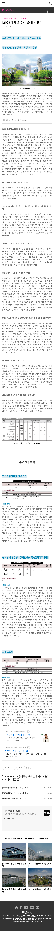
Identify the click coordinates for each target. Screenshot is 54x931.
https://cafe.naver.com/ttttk (15, 748)
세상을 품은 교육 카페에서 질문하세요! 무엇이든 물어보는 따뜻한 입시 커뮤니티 (26, 755)
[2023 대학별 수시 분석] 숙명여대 (14, 793)
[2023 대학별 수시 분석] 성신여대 (14, 787)
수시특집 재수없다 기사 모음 (32, 776)
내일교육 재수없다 (27, 3)
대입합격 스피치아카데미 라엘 (17, 734)
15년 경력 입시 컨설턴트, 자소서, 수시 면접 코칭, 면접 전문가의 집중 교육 (20, 738)
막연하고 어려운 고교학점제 (16, 751)
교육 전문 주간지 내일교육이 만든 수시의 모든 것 (20, 814)
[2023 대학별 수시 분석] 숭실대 (13, 798)
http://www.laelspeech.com (15, 731)
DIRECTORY (9, 776)
